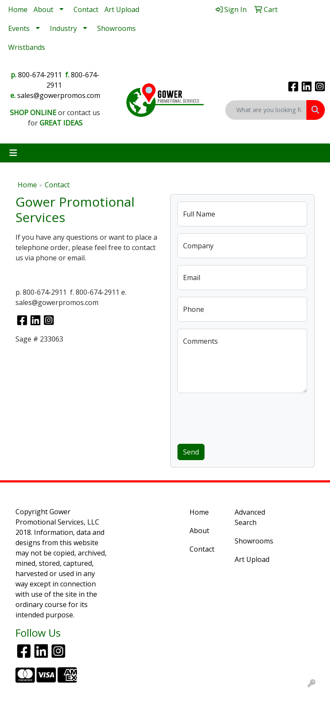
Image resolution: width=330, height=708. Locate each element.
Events (19, 28)
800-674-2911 (40, 74)
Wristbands (26, 47)
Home (18, 9)
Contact (85, 9)
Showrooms (116, 28)
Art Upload (121, 9)
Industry (63, 28)
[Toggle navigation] (13, 153)
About (43, 9)
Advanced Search (250, 517)
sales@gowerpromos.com (58, 95)
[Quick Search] (266, 110)
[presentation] (242, 416)
